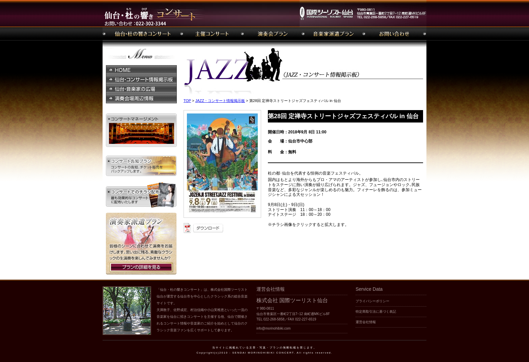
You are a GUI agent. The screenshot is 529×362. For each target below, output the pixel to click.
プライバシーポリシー (372, 301)
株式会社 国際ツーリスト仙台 (292, 300)
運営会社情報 (366, 322)
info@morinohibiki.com (273, 328)
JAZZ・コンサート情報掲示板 (220, 101)
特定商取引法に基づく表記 (376, 311)
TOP (187, 101)
